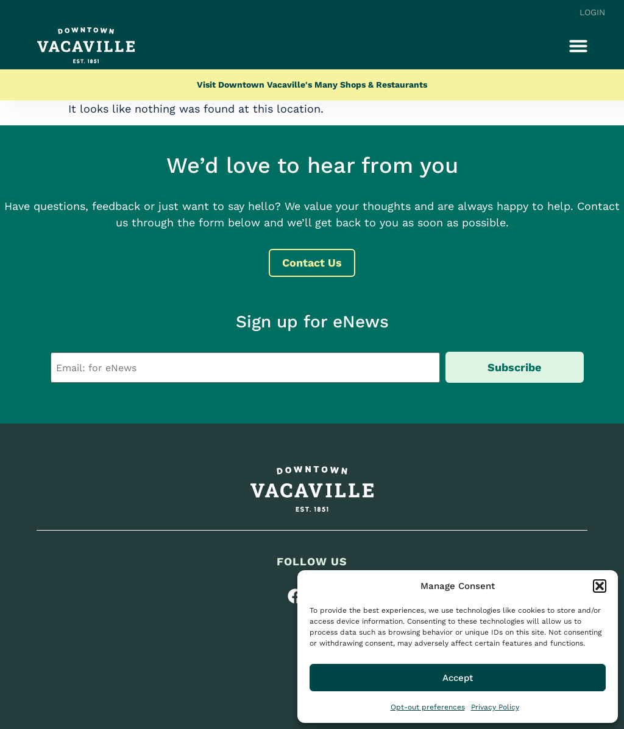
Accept (457, 677)
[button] (600, 586)
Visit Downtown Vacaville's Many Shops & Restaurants (312, 84)
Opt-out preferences (428, 707)
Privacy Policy (495, 707)
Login (593, 12)
